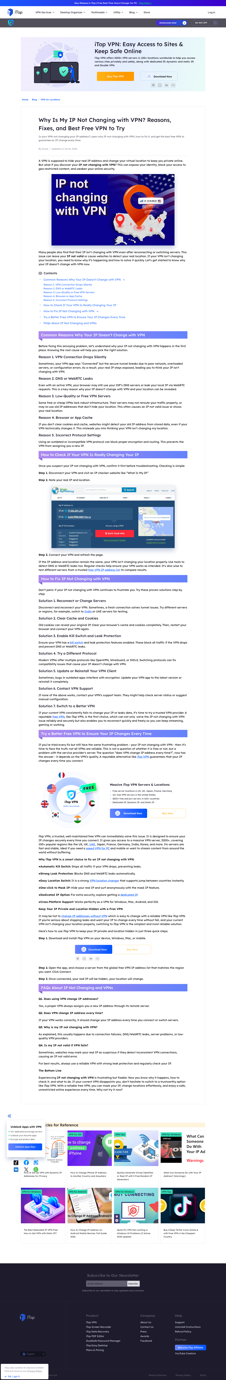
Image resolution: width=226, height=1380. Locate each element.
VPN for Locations (50, 99)
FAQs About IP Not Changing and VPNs (70, 323)
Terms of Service (157, 1375)
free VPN (58, 716)
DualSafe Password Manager (103, 1340)
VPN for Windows (171, 1134)
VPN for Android (77, 1191)
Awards (144, 1336)
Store (147, 12)
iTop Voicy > (145, 3)
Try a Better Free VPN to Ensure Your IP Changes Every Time (84, 317)
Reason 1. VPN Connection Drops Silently (68, 284)
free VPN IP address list (104, 570)
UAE (92, 844)
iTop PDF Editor (95, 1336)
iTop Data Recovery (97, 1331)
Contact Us (147, 1326)
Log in (211, 12)
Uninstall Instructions (188, 1326)
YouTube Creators (185, 1353)
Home (25, 99)
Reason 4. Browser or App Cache (63, 296)
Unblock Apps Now (25, 1146)
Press (143, 1331)
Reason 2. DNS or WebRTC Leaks (63, 288)
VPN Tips (120, 1134)
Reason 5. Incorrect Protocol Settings (66, 300)
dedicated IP (128, 895)
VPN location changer (104, 880)
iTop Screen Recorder (98, 1326)
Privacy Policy (183, 1375)
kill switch (76, 642)
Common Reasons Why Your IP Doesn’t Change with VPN (84, 279)
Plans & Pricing (95, 1350)
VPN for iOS (75, 1134)
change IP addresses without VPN (84, 916)
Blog (34, 99)
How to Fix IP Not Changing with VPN (71, 311)
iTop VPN (143, 756)
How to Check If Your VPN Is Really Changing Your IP (80, 305)
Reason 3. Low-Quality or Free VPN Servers (69, 292)
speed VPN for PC (98, 848)
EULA (203, 1375)
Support (179, 1322)
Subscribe (133, 1283)
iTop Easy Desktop (97, 1345)
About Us (145, 1322)
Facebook (146, 1340)
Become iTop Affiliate (190, 1347)
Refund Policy (183, 1331)
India (88, 611)
